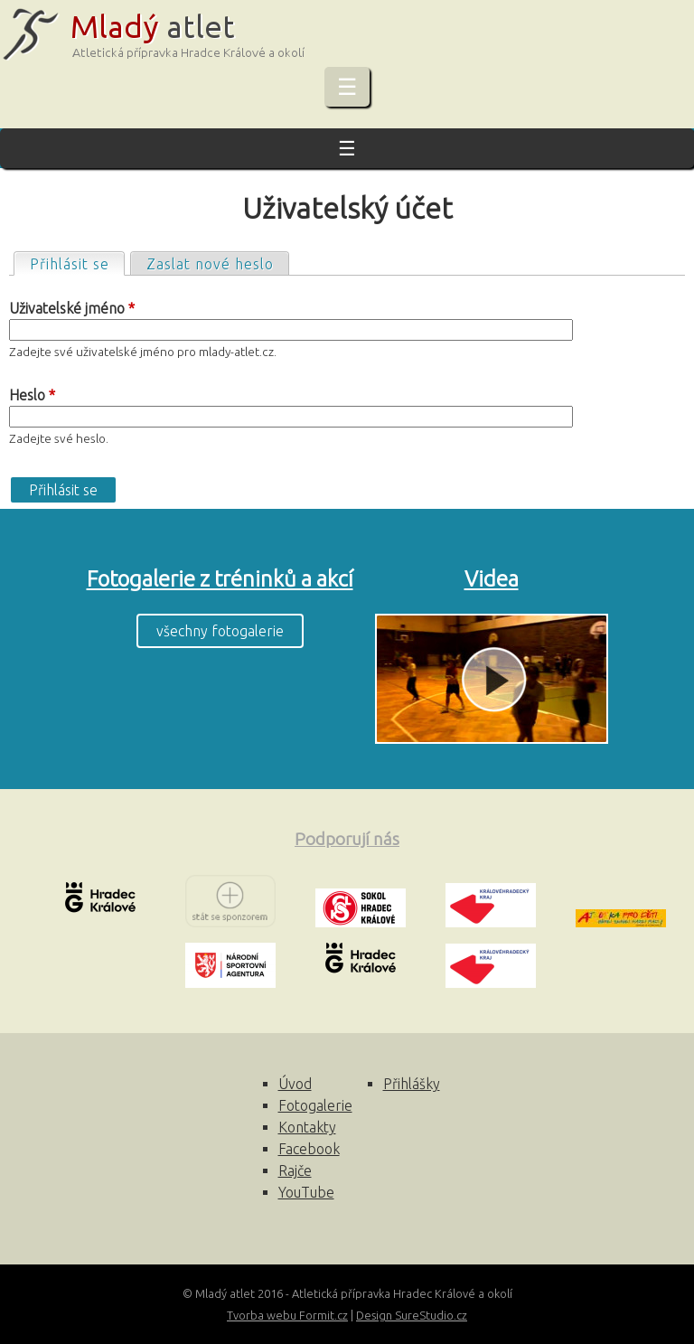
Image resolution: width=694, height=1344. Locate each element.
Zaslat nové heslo (210, 264)
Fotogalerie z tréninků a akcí (220, 579)
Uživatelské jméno (72, 308)
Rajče (295, 1170)
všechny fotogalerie (220, 631)
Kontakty (307, 1127)
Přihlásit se (77, 262)
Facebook (309, 1149)
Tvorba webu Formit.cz (287, 1315)
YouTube (306, 1192)
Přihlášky (411, 1084)
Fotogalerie (315, 1105)
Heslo (32, 395)
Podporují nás (347, 839)
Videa (491, 579)
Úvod (295, 1084)
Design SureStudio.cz (411, 1315)
